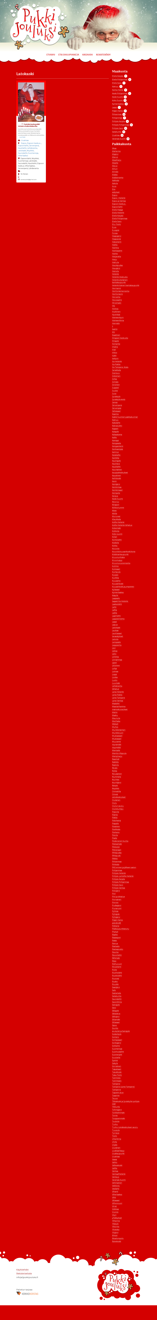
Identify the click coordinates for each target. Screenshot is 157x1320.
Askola (115, 183)
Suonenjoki (117, 1055)
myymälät (116, 747)
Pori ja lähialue (118, 897)
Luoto (114, 680)
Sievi (114, 1008)
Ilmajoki (115, 341)
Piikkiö (115, 859)
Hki (113, 306)
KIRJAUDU (87, 55)
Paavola (115, 812)
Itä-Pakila (116, 364)
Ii (112, 326)
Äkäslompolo (118, 1238)
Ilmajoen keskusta (120, 338)
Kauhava (116, 464)
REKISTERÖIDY (103, 55)
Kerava (115, 496)
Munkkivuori (117, 733)
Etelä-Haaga (117, 210)
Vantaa (115, 1171)
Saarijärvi (116, 987)
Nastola (115, 765)
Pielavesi (115, 847)
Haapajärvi (116, 236)
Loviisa (115, 677)
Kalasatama (117, 435)
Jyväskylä (116, 397)
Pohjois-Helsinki (119, 873)
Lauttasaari (117, 633)
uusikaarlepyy (118, 1151)
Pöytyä (115, 932)
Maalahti (115, 704)
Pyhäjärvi (116, 917)
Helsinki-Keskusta (119, 277)
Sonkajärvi (116, 1043)
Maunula (116, 718)
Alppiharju (116, 160)
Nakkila (115, 762)
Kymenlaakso (118, 104)
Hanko (115, 254)
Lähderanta (32, 148)
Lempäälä (116, 642)
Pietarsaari (116, 850)
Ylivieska (115, 1230)
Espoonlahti (23, 146)
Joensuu (116, 373)
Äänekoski (116, 1241)
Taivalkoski (116, 1072)
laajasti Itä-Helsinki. (120, 601)
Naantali (115, 759)
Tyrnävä (115, 1133)
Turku (115, 1124)
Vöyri (114, 1215)
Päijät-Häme (117, 111)
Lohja (114, 668)
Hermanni (116, 288)
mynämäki (116, 745)
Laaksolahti (117, 604)
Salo (114, 990)
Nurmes (115, 780)
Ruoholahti (117, 973)
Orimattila (116, 791)
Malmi (114, 712)
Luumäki (116, 683)
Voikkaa (115, 1209)
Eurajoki (115, 230)
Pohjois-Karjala (118, 121)
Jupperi (115, 388)
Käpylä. (115, 595)
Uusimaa (25, 140)
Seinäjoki (116, 1005)
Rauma (115, 952)
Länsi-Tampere (118, 698)
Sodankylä (116, 1034)
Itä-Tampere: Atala (120, 367)
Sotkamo (116, 1046)
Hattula (115, 262)
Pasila (114, 838)
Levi (113, 648)
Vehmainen (117, 1183)
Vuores (115, 1212)
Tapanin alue (118, 1093)
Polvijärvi (116, 891)
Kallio (114, 437)
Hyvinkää (116, 315)
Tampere (116, 1084)
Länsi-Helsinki (118, 692)
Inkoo (114, 353)
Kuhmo (115, 566)
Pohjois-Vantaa (118, 888)
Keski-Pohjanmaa (120, 93)
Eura (114, 227)
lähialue (115, 689)
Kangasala (116, 443)
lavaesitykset (117, 636)
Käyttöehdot (22, 1269)
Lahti (114, 607)
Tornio (115, 1116)
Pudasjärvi (116, 905)
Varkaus (115, 1177)
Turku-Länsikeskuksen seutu (125, 1127)
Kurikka (115, 578)
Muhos (115, 727)
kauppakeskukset (120, 473)
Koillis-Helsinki (118, 522)
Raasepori (116, 938)
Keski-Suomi (117, 97)
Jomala (115, 382)
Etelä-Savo (117, 83)
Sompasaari (117, 1040)
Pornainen (116, 900)
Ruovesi (115, 979)
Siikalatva (116, 1014)
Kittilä (114, 514)
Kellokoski (116, 478)
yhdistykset (117, 1218)
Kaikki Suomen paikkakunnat (125, 417)
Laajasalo (116, 598)
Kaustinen (116, 476)
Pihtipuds (116, 856)
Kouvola (115, 549)
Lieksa (114, 651)
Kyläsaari (116, 590)
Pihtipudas (116, 853)
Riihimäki (116, 958)
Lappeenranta (118, 619)
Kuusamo (116, 581)
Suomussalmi (118, 1052)
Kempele (116, 493)
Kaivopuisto (117, 426)
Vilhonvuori (117, 1203)
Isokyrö (115, 358)
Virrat (114, 1206)
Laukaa (115, 630)
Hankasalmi (117, 251)
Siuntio (115, 1028)
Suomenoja (33, 153)
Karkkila (115, 458)
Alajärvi (115, 154)
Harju (114, 259)
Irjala (114, 356)
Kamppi (115, 440)
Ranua (115, 943)
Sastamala (116, 993)
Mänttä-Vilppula (119, 753)
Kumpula (116, 572)
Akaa (114, 148)
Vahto (114, 1162)
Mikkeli (115, 724)
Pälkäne (115, 926)
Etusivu (50, 55)
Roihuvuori (117, 964)
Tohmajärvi (117, 1110)
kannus (115, 452)
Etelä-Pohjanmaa (120, 79)
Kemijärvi (116, 484)
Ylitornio (115, 1227)
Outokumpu (117, 809)
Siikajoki (115, 1011)
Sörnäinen (116, 1066)
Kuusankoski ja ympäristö (123, 587)
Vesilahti (115, 1189)
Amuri (114, 169)
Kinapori (115, 505)
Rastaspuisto (117, 949)
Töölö (114, 1136)
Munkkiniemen (118, 730)
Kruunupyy (117, 560)
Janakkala (116, 370)
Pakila (114, 818)
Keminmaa (116, 487)
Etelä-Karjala (118, 76)
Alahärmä (116, 151)
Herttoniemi (117, 294)
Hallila (114, 245)
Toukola (115, 1121)
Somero (115, 1037)
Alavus (115, 157)
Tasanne (115, 1096)
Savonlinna (117, 1002)
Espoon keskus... (34, 143)
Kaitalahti (116, 423)
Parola (115, 835)
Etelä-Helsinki (118, 213)
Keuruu (115, 502)
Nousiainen (117, 774)
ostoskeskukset (119, 797)
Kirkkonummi (118, 508)
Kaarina (115, 414)
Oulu (114, 803)
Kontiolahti (117, 540)
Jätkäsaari (116, 411)
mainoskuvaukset (120, 709)
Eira (113, 189)
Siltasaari (116, 1022)
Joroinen (116, 385)
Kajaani (115, 429)
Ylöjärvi (115, 1233)
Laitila (114, 613)
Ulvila (114, 1142)
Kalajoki (115, 432)
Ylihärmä (116, 1221)
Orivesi (115, 794)
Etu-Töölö (116, 224)
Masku (115, 715)
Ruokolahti (117, 976)
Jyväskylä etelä (118, 399)
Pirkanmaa (117, 114)
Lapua (115, 625)
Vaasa (114, 1159)
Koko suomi (117, 534)
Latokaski (22, 151)
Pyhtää (115, 911)
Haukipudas (117, 265)
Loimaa (115, 671)
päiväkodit (116, 923)
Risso (114, 961)
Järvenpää (116, 408)
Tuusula (115, 1130)
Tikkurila (116, 1107)
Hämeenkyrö (118, 318)
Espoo (23, 143)
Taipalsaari (116, 1069)
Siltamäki (116, 1020)
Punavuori (116, 908)
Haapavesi (116, 239)
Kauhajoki (116, 461)
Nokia (114, 771)
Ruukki (115, 984)
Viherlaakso (23, 156)
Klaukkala (116, 519)
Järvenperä (34, 146)
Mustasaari (116, 739)
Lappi (114, 107)
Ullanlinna (116, 1139)
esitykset (116, 192)
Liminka (115, 657)
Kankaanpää (117, 449)
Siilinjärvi (115, 1017)
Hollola (115, 309)
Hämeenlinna (118, 320)
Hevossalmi (117, 300)
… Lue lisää (21, 137)
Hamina (115, 248)
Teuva (115, 1098)
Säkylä (115, 1063)
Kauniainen (117, 470)
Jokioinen (116, 376)
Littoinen (116, 666)
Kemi (114, 481)
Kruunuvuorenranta (121, 563)
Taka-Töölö (117, 1075)
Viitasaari (115, 1200)
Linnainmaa (117, 660)
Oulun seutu (118, 806)
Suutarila (116, 1058)
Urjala (114, 1145)
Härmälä (115, 323)
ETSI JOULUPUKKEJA (68, 55)
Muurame (116, 742)
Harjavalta (116, 257)
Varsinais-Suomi (119, 139)
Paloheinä (116, 821)
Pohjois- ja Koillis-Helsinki (122, 876)
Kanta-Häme (118, 90)
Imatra (115, 347)
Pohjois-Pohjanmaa (120, 125)
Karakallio (116, 455)
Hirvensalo (116, 303)
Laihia (114, 610)
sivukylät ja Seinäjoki (121, 1031)
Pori (114, 894)
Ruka (114, 970)
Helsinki (115, 274)
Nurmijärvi (116, 783)
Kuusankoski (117, 584)
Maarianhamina (118, 706)
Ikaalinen (116, 335)
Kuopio (115, 575)
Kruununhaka (118, 557)
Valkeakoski (117, 1165)
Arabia (114, 175)
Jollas (114, 379)
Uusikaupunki (118, 1154)
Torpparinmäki (118, 1118)
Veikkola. (116, 1186)
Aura (114, 186)
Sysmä (115, 1060)
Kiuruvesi (116, 516)
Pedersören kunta (120, 841)
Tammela (116, 1078)
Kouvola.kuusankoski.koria (123, 552)
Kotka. (115, 546)
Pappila (115, 824)
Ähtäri (114, 1235)
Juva (114, 394)
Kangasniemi (117, 446)
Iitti (113, 332)
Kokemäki (116, 528)
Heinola (115, 271)
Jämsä (114, 402)
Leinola (115, 639)
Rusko (115, 981)
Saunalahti (22, 153)
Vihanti (115, 1192)
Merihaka (116, 721)
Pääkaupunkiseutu (120, 929)
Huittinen (116, 312)
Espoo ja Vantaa (119, 201)
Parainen (116, 826)
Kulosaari (116, 569)
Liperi (114, 663)
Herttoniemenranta (120, 291)
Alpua (114, 166)
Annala (115, 172)
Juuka (115, 391)
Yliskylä (115, 1224)
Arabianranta (117, 178)
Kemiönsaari (117, 490)
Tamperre (116, 1090)
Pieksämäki (117, 844)
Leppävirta (116, 645)
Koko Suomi (117, 100)
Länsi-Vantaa (117, 701)
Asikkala (115, 180)
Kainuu (115, 86)
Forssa (115, 233)
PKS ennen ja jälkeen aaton (124, 867)
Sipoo (114, 1025)
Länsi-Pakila (117, 695)
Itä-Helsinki (117, 361)
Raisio (114, 941)
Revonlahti (117, 955)
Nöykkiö (30, 151)
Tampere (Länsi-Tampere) (123, 1087)
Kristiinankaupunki (120, 554)
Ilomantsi (116, 344)
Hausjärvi (116, 268)
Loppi (114, 674)
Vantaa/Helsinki (118, 1174)
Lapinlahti (116, 616)
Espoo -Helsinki (118, 198)
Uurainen (116, 1148)
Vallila (114, 1168)
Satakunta (117, 132)
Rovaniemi (116, 967)
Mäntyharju (117, 756)
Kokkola (115, 531)
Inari (114, 350)
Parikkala (116, 829)
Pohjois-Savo (118, 128)
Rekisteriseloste (24, 1273)
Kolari (114, 537)
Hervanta (116, 297)
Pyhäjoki (115, 914)
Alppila (115, 163)
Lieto (114, 654)
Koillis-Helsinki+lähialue (122, 525)
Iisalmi (114, 329)
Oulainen (116, 800)
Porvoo (115, 903)
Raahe (115, 935)
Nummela (116, 777)
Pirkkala (115, 864)
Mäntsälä (116, 750)
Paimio (115, 815)
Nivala (114, 768)
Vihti (114, 1197)
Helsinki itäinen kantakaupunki (125, 285)
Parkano (115, 832)
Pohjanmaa (117, 118)
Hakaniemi (116, 242)
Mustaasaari (117, 736)
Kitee (114, 511)
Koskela (115, 543)
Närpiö (115, 785)
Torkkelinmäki (118, 1113)
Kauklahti (22, 148)
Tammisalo (116, 1081)
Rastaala (115, 946)
